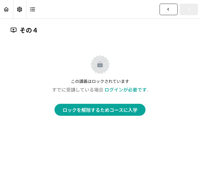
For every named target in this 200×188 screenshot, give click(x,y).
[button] (6, 9)
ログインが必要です (126, 89)
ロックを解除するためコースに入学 (100, 109)
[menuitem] (19, 9)
